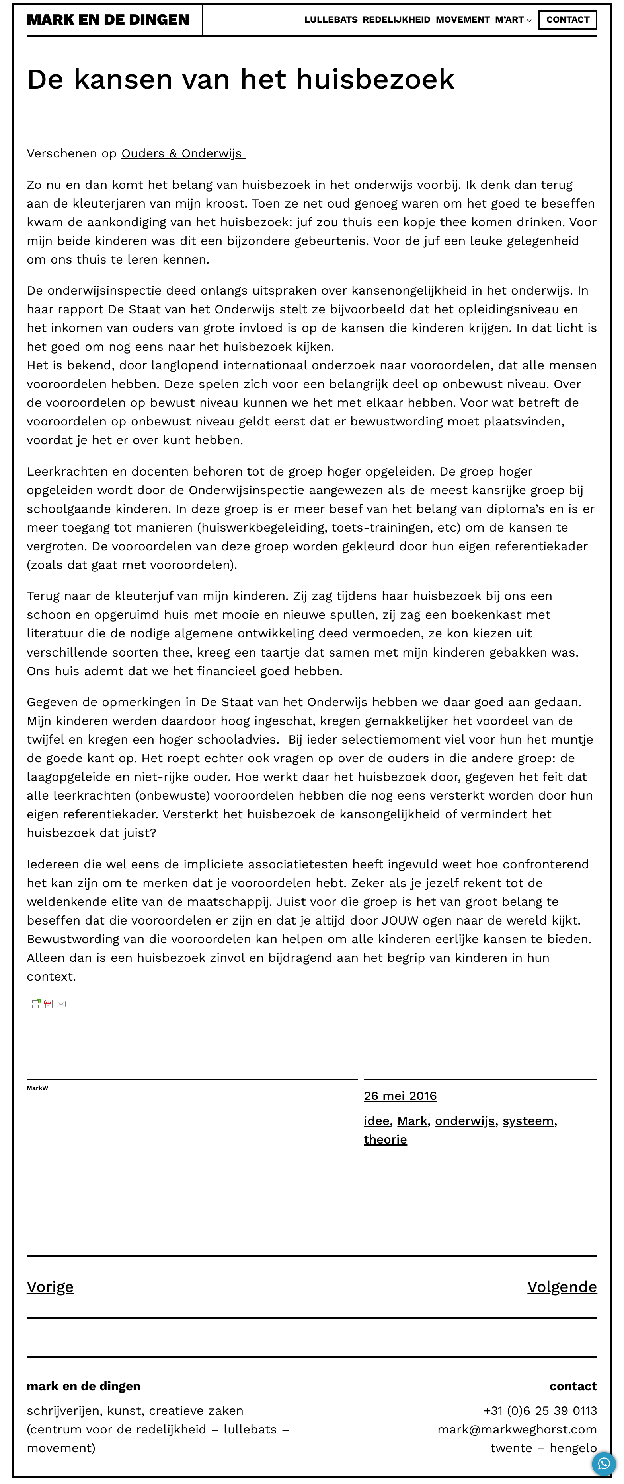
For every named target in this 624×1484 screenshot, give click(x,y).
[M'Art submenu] (529, 20)
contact (568, 19)
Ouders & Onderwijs (183, 153)
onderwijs (465, 1120)
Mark (412, 1120)
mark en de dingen (108, 19)
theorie (385, 1139)
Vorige (50, 1287)
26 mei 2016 (400, 1095)
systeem (528, 1120)
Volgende (562, 1287)
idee (377, 1120)
